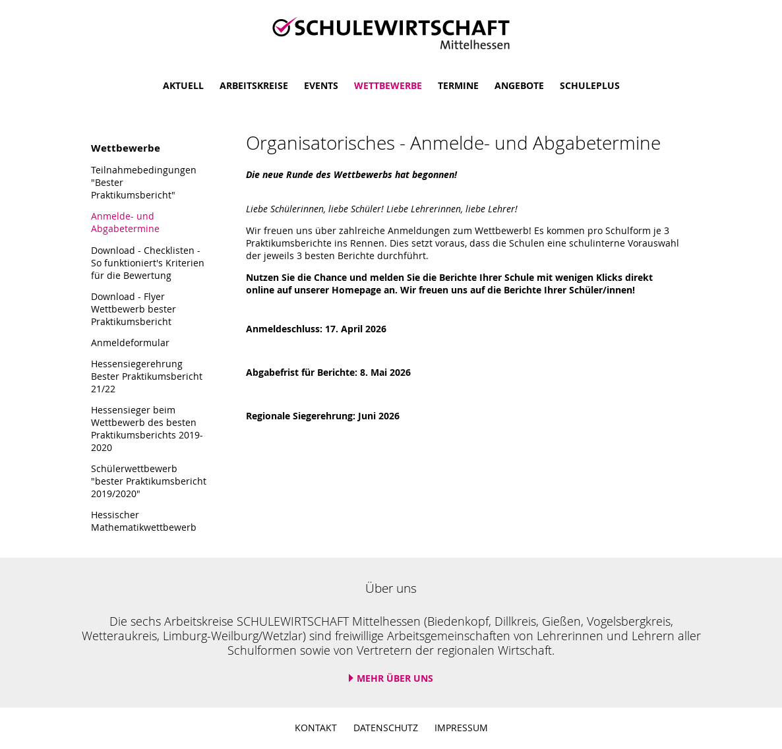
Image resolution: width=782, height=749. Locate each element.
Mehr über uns (395, 678)
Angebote (519, 85)
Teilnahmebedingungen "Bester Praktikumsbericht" (143, 182)
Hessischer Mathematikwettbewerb (143, 520)
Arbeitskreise (254, 85)
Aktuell (183, 85)
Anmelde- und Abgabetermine (125, 222)
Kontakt (316, 727)
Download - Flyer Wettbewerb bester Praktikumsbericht (133, 309)
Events (321, 85)
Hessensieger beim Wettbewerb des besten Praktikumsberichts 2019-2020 (147, 429)
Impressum (461, 727)
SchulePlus (590, 85)
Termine (458, 85)
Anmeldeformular (130, 342)
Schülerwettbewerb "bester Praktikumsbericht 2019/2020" (148, 481)
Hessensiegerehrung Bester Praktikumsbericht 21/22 (146, 376)
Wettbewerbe (388, 85)
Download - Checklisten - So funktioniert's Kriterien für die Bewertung (147, 263)
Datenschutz (385, 727)
